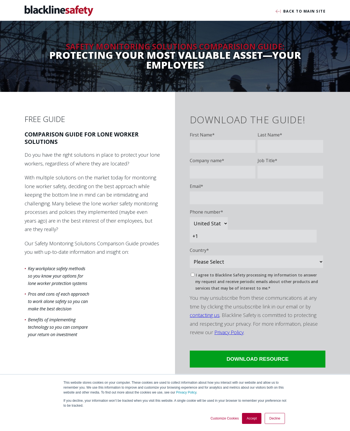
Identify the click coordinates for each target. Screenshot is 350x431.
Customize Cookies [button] (225, 418)
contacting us (205, 315)
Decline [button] (274, 418)
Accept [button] (252, 418)
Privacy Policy (186, 392)
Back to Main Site (300, 12)
